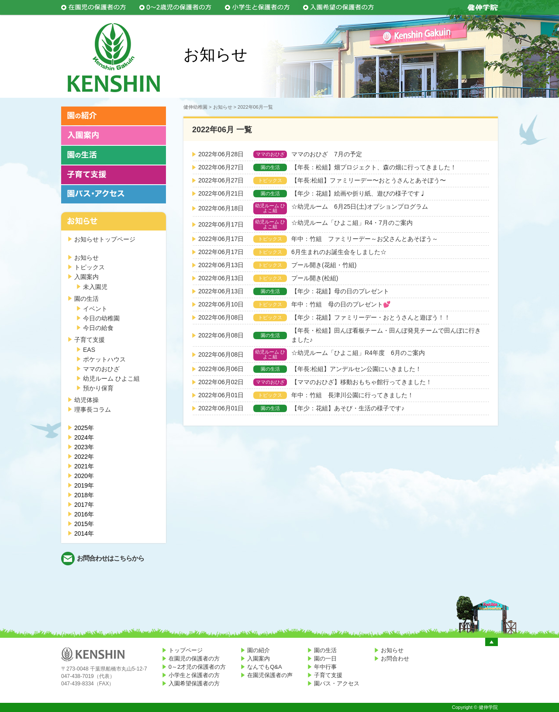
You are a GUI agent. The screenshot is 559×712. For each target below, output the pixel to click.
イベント (95, 308)
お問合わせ (395, 658)
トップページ (186, 650)
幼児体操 (86, 399)
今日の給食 (98, 327)
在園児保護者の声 (270, 675)
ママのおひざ (101, 368)
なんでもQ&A (264, 667)
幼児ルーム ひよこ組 (111, 378)
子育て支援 (89, 339)
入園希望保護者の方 (194, 683)
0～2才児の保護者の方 (197, 667)
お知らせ (86, 257)
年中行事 (325, 667)
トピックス (89, 267)
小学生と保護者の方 (194, 675)
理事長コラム (92, 409)
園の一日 (325, 658)
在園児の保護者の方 (194, 658)
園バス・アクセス (336, 683)
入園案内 (86, 276)
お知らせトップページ (104, 239)
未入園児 (95, 286)
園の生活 (86, 298)
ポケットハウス (104, 359)
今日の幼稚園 (101, 318)
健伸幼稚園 (195, 107)
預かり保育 (98, 388)
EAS (89, 349)
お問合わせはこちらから (110, 558)
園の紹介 (258, 650)
